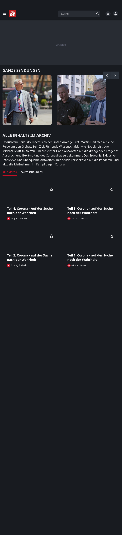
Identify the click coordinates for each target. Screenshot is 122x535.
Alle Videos (10, 172)
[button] (79, 14)
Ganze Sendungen (31, 172)
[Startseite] (13, 14)
